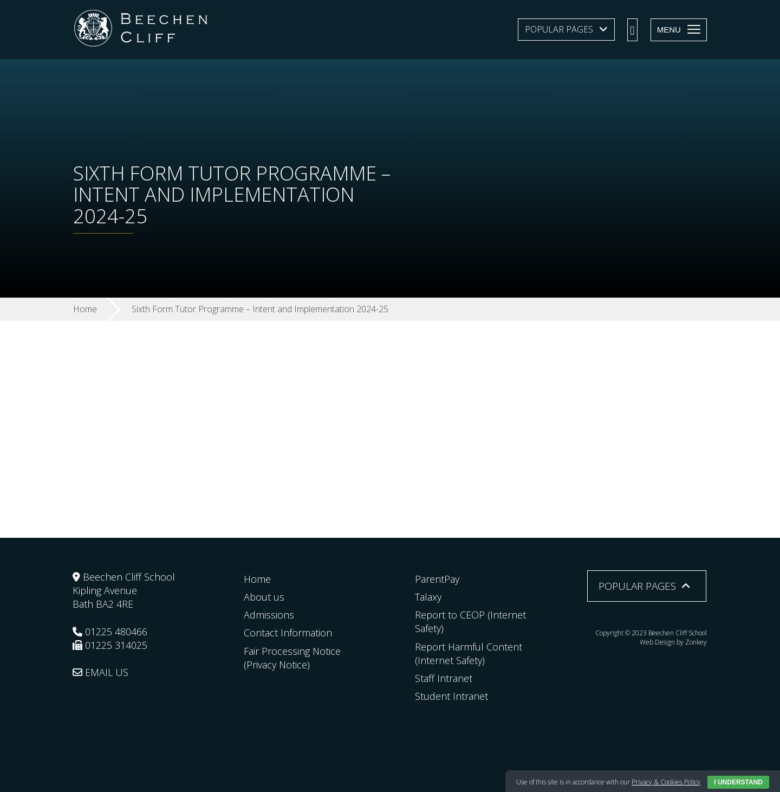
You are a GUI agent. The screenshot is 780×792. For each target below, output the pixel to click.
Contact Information (288, 632)
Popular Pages (559, 29)
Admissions (269, 614)
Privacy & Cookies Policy (666, 782)
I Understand (738, 782)
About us (264, 596)
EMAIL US (100, 672)
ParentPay (437, 578)
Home (257, 578)
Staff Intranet (443, 678)
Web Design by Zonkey (673, 642)
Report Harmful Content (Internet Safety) (468, 653)
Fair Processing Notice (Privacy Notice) (292, 658)
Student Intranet (451, 696)
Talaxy (428, 596)
